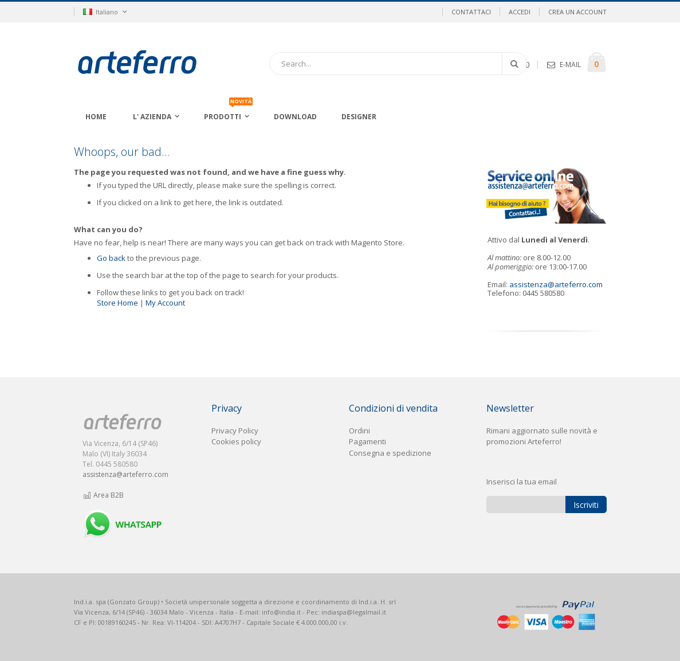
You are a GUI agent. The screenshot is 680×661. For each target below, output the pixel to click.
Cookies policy (236, 441)
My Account (165, 303)
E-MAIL (570, 64)
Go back (111, 258)
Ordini (359, 430)
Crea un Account (577, 11)
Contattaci (471, 11)
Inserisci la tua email (521, 481)
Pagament (366, 441)
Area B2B (103, 495)
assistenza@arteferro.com (556, 284)
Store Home (117, 303)
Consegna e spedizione (390, 453)
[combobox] (398, 63)
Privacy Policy (234, 430)
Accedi (519, 11)
